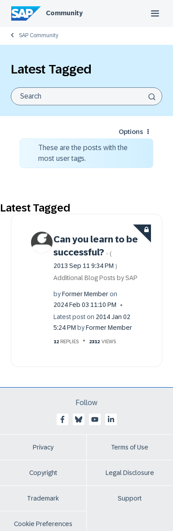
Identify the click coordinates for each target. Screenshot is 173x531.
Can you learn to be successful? (95, 251)
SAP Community (38, 35)
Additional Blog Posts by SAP (95, 277)
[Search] (86, 96)
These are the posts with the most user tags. (83, 153)
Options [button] (131, 131)
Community (64, 13)
